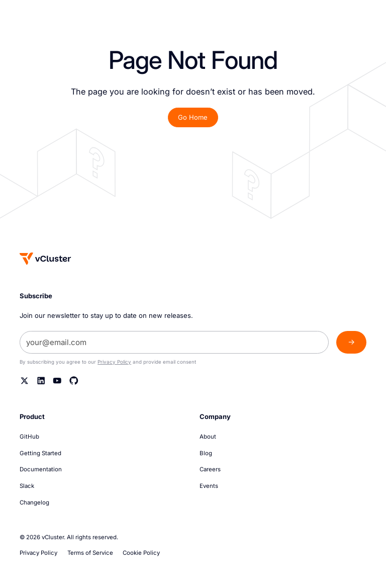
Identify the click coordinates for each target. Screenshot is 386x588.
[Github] (74, 381)
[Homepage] (45, 258)
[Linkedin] (41, 381)
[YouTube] (57, 381)
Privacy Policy (114, 362)
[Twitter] (25, 381)
